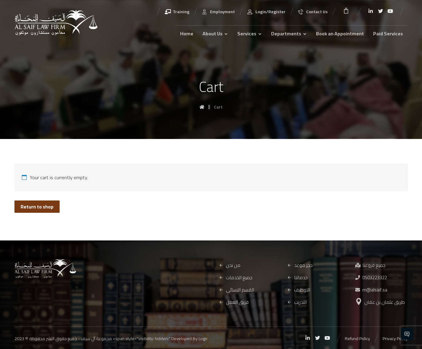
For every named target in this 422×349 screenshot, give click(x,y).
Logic (203, 339)
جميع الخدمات (235, 277)
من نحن (229, 265)
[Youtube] (390, 11)
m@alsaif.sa (371, 289)
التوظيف (298, 289)
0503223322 (371, 277)
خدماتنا (297, 277)
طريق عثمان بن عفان (380, 302)
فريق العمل (234, 302)
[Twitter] (380, 11)
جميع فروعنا (370, 265)
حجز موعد (300, 265)
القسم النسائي (236, 289)
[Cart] (346, 9)
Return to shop (37, 206)
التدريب (297, 302)
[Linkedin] (371, 11)
